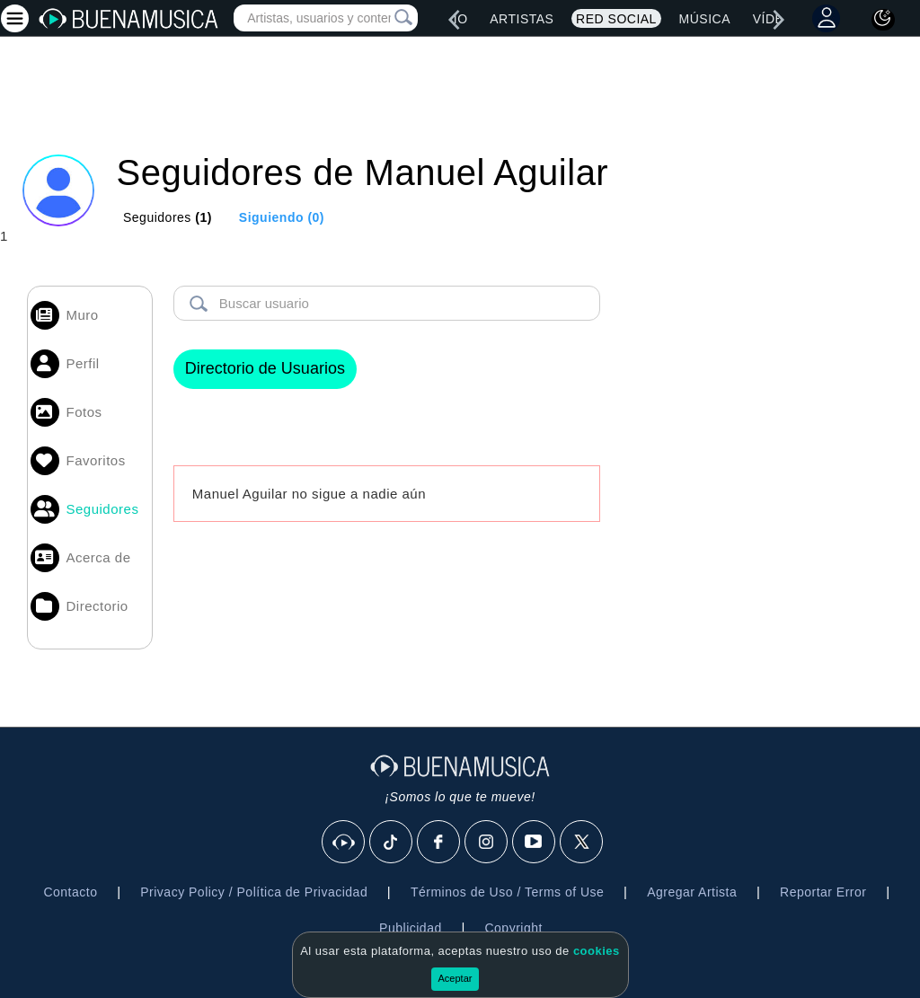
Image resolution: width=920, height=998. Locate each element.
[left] (453, 20)
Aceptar (455, 978)
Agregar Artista (692, 892)
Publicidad (410, 928)
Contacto (70, 892)
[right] (779, 20)
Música (704, 19)
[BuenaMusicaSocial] (344, 842)
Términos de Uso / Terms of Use (507, 892)
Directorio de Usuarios (265, 368)
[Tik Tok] (391, 842)
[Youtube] (534, 842)
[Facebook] (439, 842)
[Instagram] (487, 842)
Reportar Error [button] (823, 892)
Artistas (521, 19)
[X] (582, 842)
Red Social (616, 19)
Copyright (513, 928)
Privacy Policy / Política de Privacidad (253, 892)
